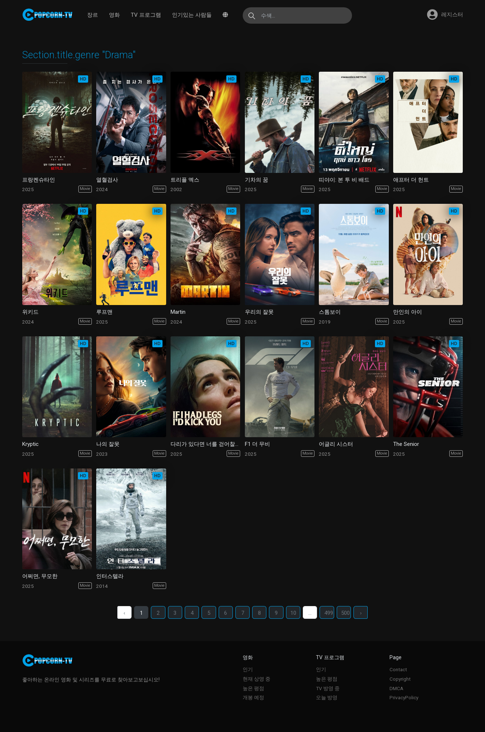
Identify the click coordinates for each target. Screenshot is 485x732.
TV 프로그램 (146, 15)
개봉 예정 (253, 697)
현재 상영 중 (256, 679)
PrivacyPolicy (404, 697)
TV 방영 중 (328, 688)
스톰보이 (330, 312)
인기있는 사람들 (192, 15)
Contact (398, 669)
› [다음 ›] (362, 613)
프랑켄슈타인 (38, 180)
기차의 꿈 (256, 180)
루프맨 (104, 312)
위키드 (30, 312)
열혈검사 (107, 180)
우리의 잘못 (259, 312)
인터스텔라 (110, 576)
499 (329, 613)
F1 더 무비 (257, 444)
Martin (178, 312)
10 (294, 613)
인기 (248, 669)
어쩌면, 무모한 (40, 576)
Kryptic (30, 444)
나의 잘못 (108, 444)
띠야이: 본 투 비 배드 (344, 180)
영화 (114, 15)
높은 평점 (253, 688)
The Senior (406, 444)
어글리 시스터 (336, 444)
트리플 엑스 (185, 180)
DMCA (396, 688)
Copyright (400, 679)
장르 (92, 15)
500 (347, 613)
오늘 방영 (326, 697)
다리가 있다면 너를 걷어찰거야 (205, 444)
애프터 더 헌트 (411, 180)
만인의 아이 (407, 312)
